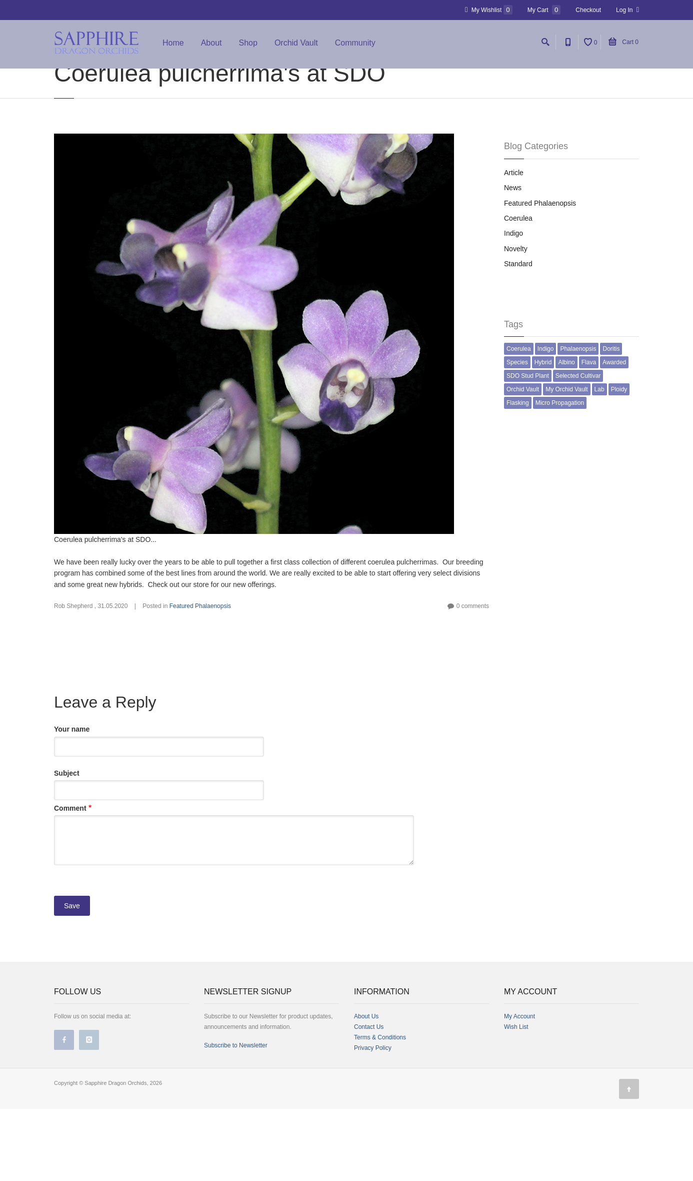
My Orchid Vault (567, 461)
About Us (366, 1088)
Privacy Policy (373, 1119)
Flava (589, 434)
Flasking (517, 474)
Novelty (516, 321)
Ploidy (619, 461)
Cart (623, 45)
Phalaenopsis (578, 420)
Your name (72, 801)
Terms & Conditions (380, 1109)
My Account (519, 1088)
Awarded (614, 434)
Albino (566, 434)
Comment (70, 880)
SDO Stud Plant (527, 447)
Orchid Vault (296, 46)
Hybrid (543, 434)
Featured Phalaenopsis (200, 678)
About (211, 46)
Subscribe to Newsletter (236, 1117)
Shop (248, 46)
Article (514, 245)
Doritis (611, 420)
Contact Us (369, 1098)
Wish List (516, 1098)
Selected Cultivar (578, 447)
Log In (627, 10)
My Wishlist (488, 10)
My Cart (544, 10)
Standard (518, 336)
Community (355, 46)
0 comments (472, 678)
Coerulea (518, 290)
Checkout (588, 10)
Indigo (513, 305)
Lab (599, 461)
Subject (67, 845)
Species (517, 434)
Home (173, 46)
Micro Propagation (560, 474)
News (513, 260)
